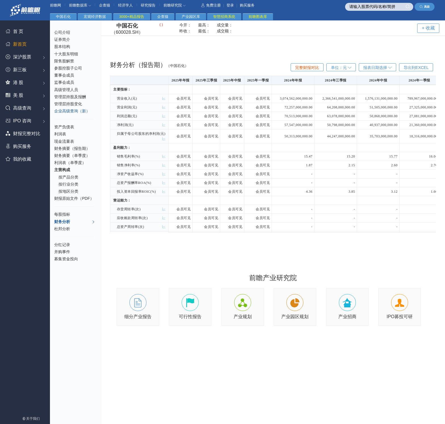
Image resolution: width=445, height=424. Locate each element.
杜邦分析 (62, 228)
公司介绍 (62, 32)
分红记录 (62, 244)
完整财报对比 (307, 67)
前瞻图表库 (258, 16)
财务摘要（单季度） (72, 155)
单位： (341, 67)
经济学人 (125, 5)
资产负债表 (64, 127)
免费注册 (211, 5)
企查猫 (104, 5)
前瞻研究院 (174, 5)
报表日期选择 (377, 67)
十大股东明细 (66, 54)
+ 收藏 (428, 28)
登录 (230, 5)
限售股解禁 (64, 61)
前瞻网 (55, 5)
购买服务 (247, 5)
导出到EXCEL (416, 67)
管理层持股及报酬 (70, 97)
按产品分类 (68, 177)
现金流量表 (64, 141)
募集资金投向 (66, 259)
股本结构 (62, 46)
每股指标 (62, 214)
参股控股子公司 (68, 68)
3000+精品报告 (131, 16)
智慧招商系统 (224, 16)
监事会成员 (64, 82)
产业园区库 (191, 16)
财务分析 (74, 221)
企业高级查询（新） (72, 111)
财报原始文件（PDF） (74, 198)
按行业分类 (68, 184)
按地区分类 (68, 191)
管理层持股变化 (68, 104)
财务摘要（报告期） (72, 148)
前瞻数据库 (80, 5)
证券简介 (62, 39)
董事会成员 (64, 75)
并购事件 (62, 251)
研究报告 (148, 5)
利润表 (60, 134)
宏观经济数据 (95, 16)
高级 (425, 6)
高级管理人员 (66, 89)
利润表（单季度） (70, 162)
